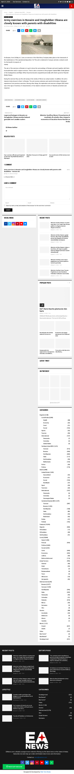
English (10, 17)
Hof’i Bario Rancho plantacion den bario (53, 310)
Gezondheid (47, 475)
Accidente (44, 613)
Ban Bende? (43, 636)
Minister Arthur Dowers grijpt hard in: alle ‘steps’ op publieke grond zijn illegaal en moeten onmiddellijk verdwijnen (60, 237)
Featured (42, 524)
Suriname (44, 605)
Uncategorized (44, 639)
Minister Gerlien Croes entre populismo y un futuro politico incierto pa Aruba (59, 261)
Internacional (44, 582)
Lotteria (43, 555)
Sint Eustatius (47, 459)
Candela (43, 621)
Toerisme (44, 488)
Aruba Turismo (44, 561)
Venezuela (46, 438)
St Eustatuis (43, 529)
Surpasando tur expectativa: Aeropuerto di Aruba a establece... (47, 351)
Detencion (44, 615)
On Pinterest (44, 371)
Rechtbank (46, 482)
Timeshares (45, 568)
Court (45, 425)
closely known (30, 99)
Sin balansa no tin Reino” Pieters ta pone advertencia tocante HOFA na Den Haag (60, 669)
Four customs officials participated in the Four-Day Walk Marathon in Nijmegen (14, 156)
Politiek (43, 522)
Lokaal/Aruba (45, 472)
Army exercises (9, 99)
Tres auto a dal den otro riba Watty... (62, 351)
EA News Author (9, 26)
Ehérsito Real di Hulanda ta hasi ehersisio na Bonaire (59, 679)
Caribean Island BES (47, 446)
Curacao (45, 449)
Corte (43, 550)
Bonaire (6, 17)
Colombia (46, 441)
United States (47, 443)
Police (43, 464)
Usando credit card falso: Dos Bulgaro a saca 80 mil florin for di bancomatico (23, 696)
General (43, 563)
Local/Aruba (45, 417)
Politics (43, 467)
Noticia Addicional (46, 558)
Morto (41, 623)
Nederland (46, 516)
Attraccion (44, 576)
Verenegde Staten (48, 498)
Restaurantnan (45, 571)
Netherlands (47, 462)
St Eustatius (43, 532)
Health (45, 420)
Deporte (42, 527)
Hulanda (43, 600)
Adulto (43, 628)
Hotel (43, 566)
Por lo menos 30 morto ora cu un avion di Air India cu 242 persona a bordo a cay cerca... (23, 707)
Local (41, 537)
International (45, 436)
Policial (43, 542)
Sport (43, 485)
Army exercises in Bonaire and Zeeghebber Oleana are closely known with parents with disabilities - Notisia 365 (32, 171)
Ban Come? (43, 634)
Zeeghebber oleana (20, 99)
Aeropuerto (44, 579)
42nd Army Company (41, 99)
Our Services (17, 2)
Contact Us (26, 2)
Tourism (43, 433)
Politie (43, 519)
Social (45, 428)
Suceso (42, 610)
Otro (42, 608)
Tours (43, 574)
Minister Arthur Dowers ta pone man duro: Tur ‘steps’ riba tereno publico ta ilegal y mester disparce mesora (60, 225)
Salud (43, 540)
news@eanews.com (40, 757)
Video (41, 631)
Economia (44, 553)
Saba (44, 456)
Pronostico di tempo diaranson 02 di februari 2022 (62, 334)
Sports (43, 430)
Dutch (41, 469)
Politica (43, 545)
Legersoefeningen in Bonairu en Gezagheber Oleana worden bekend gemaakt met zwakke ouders (17, 117)
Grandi (43, 626)
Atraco (43, 618)
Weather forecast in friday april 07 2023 (37, 156)
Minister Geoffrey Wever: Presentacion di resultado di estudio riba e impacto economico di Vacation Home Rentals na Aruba (55, 118)
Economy (46, 423)
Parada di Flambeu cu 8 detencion (23, 716)
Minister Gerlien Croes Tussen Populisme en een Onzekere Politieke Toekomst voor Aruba (60, 272)
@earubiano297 (55, 403)
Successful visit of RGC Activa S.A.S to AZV (59, 156)
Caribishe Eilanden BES (48, 501)
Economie (46, 477)
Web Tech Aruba (45, 772)
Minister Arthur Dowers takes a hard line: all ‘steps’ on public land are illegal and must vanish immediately (60, 249)
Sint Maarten (47, 454)
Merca (43, 602)
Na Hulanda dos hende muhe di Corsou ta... (46, 333)
